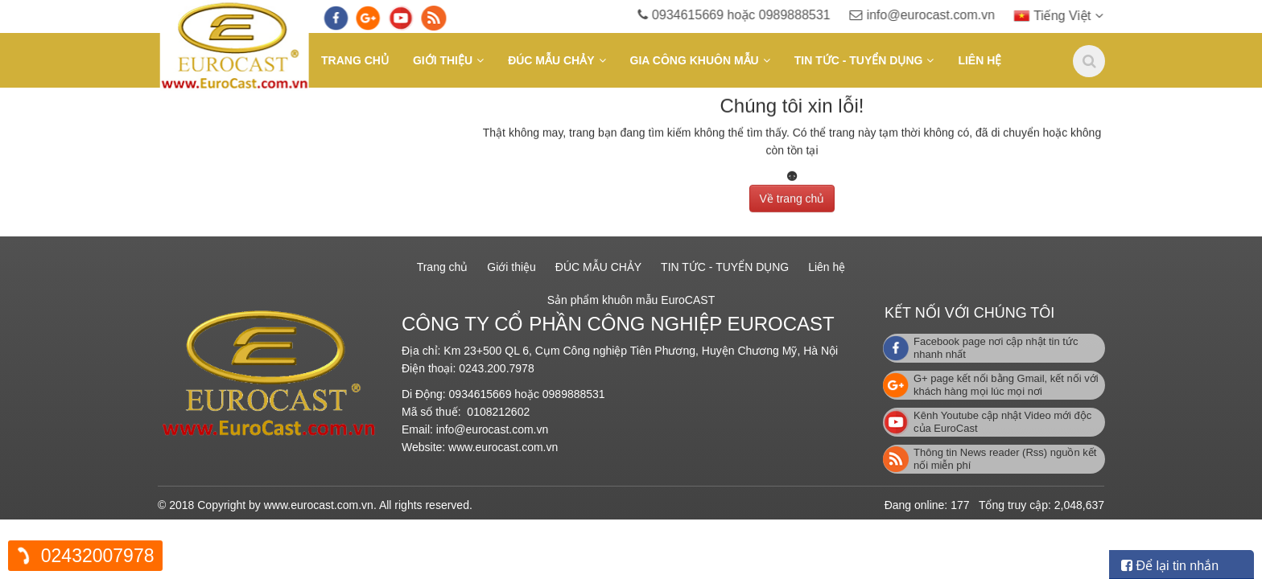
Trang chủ (355, 60)
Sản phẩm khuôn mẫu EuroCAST (631, 300)
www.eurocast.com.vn (503, 447)
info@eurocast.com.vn (944, 15)
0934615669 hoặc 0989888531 (756, 15)
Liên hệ (979, 60)
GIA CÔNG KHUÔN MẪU (694, 60)
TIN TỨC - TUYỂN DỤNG (858, 60)
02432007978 (98, 555)
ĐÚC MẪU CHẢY (551, 60)
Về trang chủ (792, 195)
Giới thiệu (442, 60)
